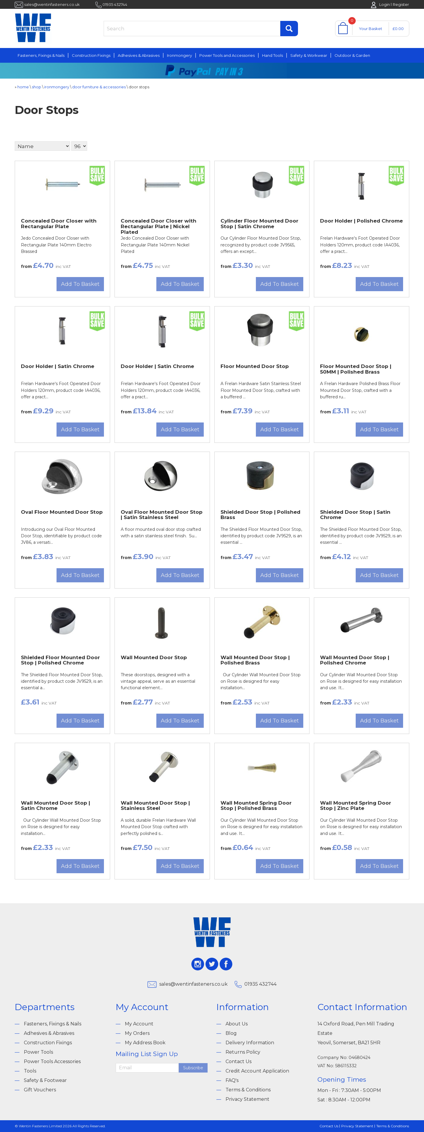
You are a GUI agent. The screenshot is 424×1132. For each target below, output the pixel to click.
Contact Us (238, 1061)
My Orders (137, 1033)
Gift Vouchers (40, 1090)
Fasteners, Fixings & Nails (41, 55)
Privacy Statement (247, 1099)
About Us (237, 1024)
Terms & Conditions (248, 1090)
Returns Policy (243, 1052)
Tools (30, 1071)
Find (289, 28)
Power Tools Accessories (52, 1061)
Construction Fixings (91, 55)
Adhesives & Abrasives (139, 55)
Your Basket (370, 28)
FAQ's (232, 1080)
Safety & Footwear (45, 1080)
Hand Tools (272, 55)
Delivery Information (250, 1042)
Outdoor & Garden (352, 55)
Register (401, 4)
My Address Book (145, 1042)
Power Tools (38, 1052)
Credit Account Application (257, 1071)
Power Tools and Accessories (227, 55)
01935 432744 (114, 4)
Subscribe (193, 1067)
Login (384, 4)
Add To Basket (80, 284)
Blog (231, 1033)
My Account (139, 1024)
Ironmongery (179, 55)
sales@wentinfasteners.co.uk (52, 4)
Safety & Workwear (308, 55)
